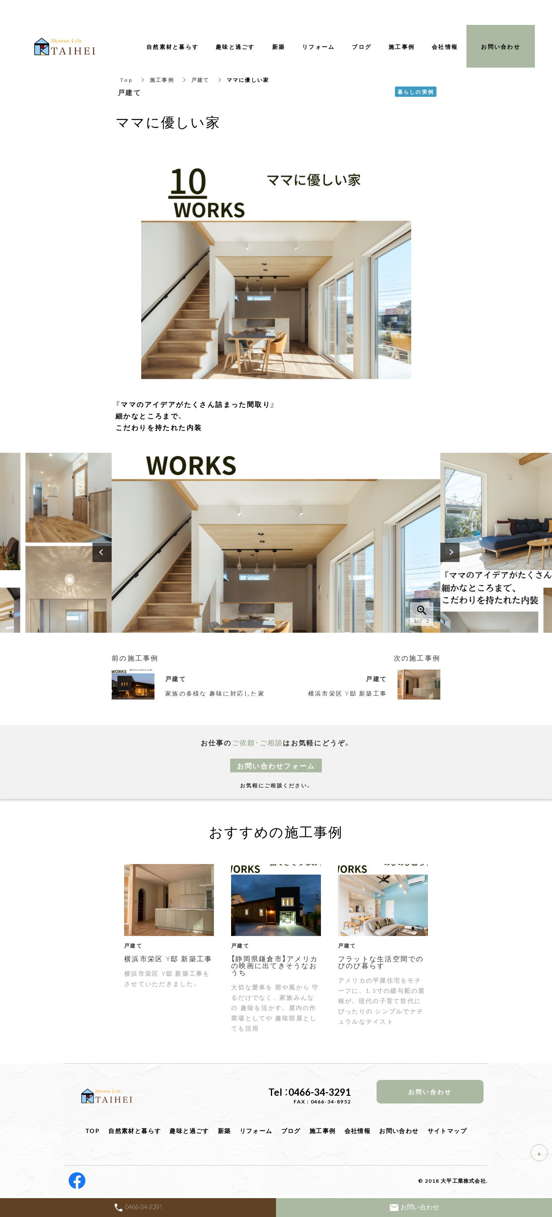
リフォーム (256, 1130)
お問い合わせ (398, 1130)
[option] (276, 543)
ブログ (291, 1130)
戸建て (200, 80)
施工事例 (162, 80)
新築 (224, 1130)
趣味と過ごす (189, 1130)
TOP (92, 1130)
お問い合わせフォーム (276, 765)
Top (126, 80)
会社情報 (357, 1130)
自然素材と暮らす (134, 1130)
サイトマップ (447, 1130)
